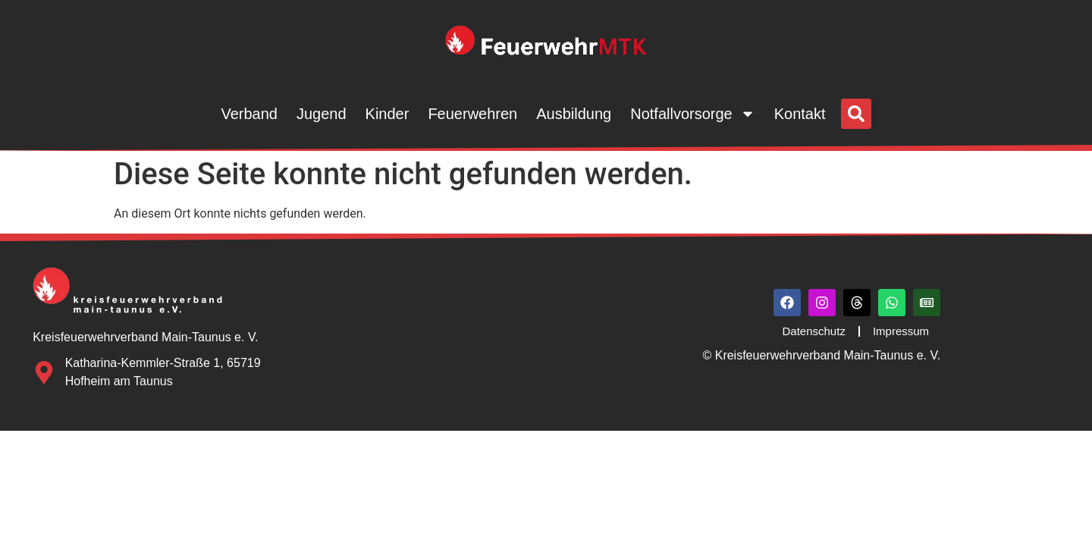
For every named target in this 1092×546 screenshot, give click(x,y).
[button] (856, 114)
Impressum (901, 331)
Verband (249, 113)
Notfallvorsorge (692, 114)
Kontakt (800, 113)
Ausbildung (573, 113)
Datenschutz (814, 331)
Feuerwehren (472, 113)
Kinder (388, 113)
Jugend (322, 113)
